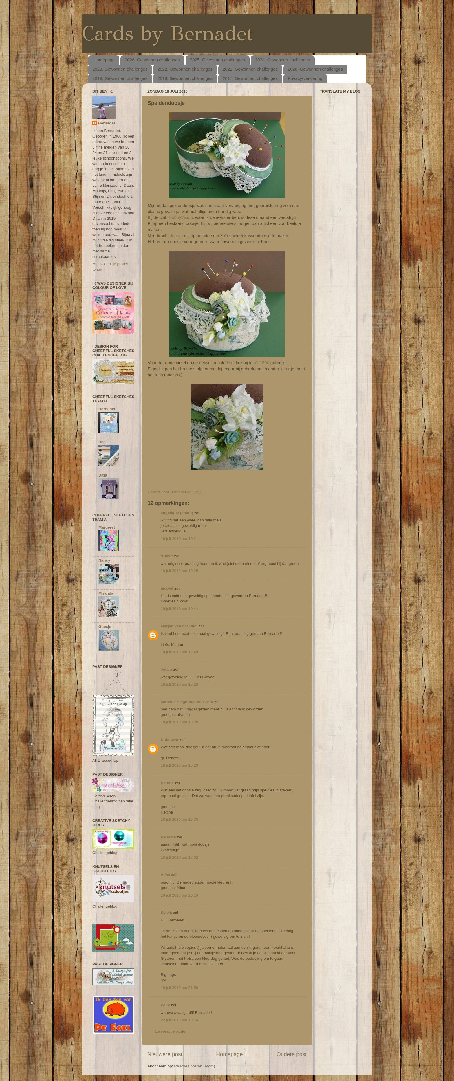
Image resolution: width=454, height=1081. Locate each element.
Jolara (166, 669)
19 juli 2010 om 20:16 (179, 895)
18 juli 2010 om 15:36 (179, 819)
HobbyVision (181, 217)
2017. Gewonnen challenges (250, 78)
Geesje (104, 626)
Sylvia (166, 912)
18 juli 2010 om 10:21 (179, 538)
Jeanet (176, 235)
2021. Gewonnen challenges (250, 69)
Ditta (102, 475)
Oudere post (292, 1054)
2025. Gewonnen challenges (217, 59)
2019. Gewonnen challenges (119, 78)
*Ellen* (167, 556)
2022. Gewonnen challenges (185, 69)
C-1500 (262, 362)
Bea (102, 442)
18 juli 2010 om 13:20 (179, 684)
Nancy (104, 560)
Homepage (104, 59)
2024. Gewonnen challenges (282, 59)
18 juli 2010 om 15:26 (179, 765)
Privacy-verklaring (305, 78)
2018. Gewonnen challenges (185, 78)
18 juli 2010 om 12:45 (179, 652)
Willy (165, 1005)
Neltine (167, 783)
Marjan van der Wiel (179, 626)
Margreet (106, 527)
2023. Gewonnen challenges (119, 69)
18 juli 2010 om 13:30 (179, 722)
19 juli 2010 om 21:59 (179, 987)
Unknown (169, 739)
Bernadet (106, 123)
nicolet (167, 588)
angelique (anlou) (177, 513)
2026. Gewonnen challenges (152, 59)
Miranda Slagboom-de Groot (187, 702)
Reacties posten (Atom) (194, 1066)
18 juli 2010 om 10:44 (179, 609)
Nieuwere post (164, 1054)
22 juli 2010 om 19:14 (179, 1020)
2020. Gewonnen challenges (315, 69)
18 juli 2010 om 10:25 (179, 571)
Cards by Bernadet (167, 33)
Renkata (168, 837)
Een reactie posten (171, 1031)
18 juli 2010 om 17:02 (179, 857)
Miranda (106, 593)
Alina (165, 875)
